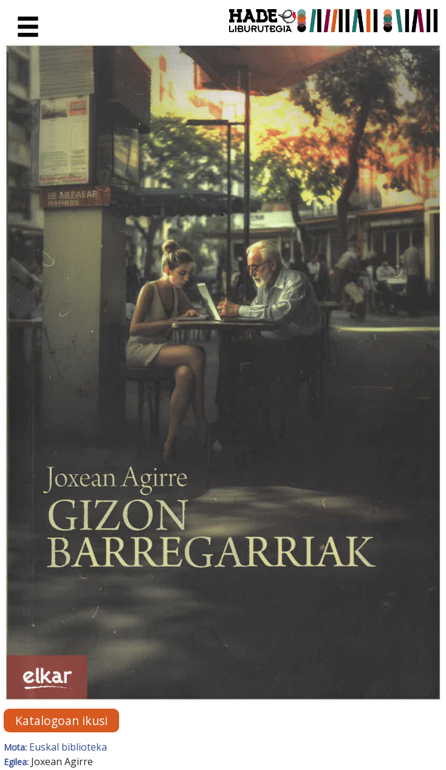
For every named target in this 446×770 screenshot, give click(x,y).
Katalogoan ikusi (61, 720)
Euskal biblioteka (68, 747)
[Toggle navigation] (28, 27)
